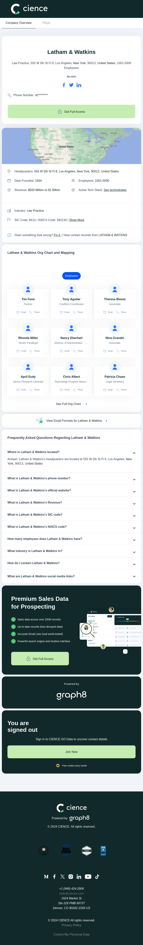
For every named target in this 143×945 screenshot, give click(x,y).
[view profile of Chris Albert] (71, 367)
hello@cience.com (71, 893)
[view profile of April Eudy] (28, 367)
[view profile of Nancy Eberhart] (71, 328)
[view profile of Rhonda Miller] (28, 328)
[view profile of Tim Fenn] (28, 289)
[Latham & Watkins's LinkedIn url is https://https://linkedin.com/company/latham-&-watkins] (79, 85)
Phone (35, 312)
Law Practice (35, 210)
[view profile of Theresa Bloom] (115, 289)
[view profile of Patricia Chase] (115, 367)
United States (106, 63)
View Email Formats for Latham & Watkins (74, 420)
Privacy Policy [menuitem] (71, 925)
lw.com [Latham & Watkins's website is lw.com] (71, 76)
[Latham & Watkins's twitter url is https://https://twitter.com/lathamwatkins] (71, 85)
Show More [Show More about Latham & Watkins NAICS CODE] (76, 220)
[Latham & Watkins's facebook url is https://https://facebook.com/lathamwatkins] (64, 85)
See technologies (115, 190)
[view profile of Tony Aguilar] (71, 289)
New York (79, 63)
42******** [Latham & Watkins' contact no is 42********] (41, 95)
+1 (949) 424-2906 (71, 888)
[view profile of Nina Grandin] (115, 328)
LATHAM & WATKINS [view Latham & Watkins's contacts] (112, 235)
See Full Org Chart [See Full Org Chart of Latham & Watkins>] (68, 404)
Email (21, 312)
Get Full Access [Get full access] (71, 111)
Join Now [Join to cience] (71, 751)
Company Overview (19, 22)
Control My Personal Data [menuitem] (71, 934)
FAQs (46, 22)
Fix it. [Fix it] (57, 235)
